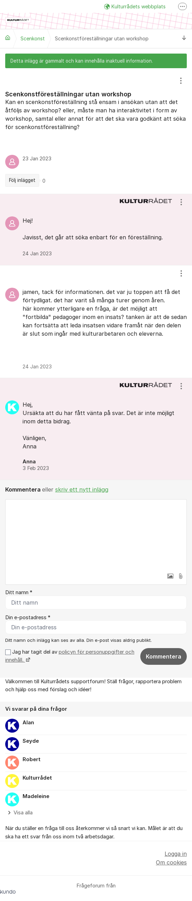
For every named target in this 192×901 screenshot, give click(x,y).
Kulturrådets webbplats (135, 6)
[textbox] (96, 534)
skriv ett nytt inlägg (81, 489)
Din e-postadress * (27, 617)
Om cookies (171, 862)
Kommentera (163, 656)
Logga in (176, 853)
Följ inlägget (22, 180)
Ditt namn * (18, 592)
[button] (170, 576)
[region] (96, 131)
